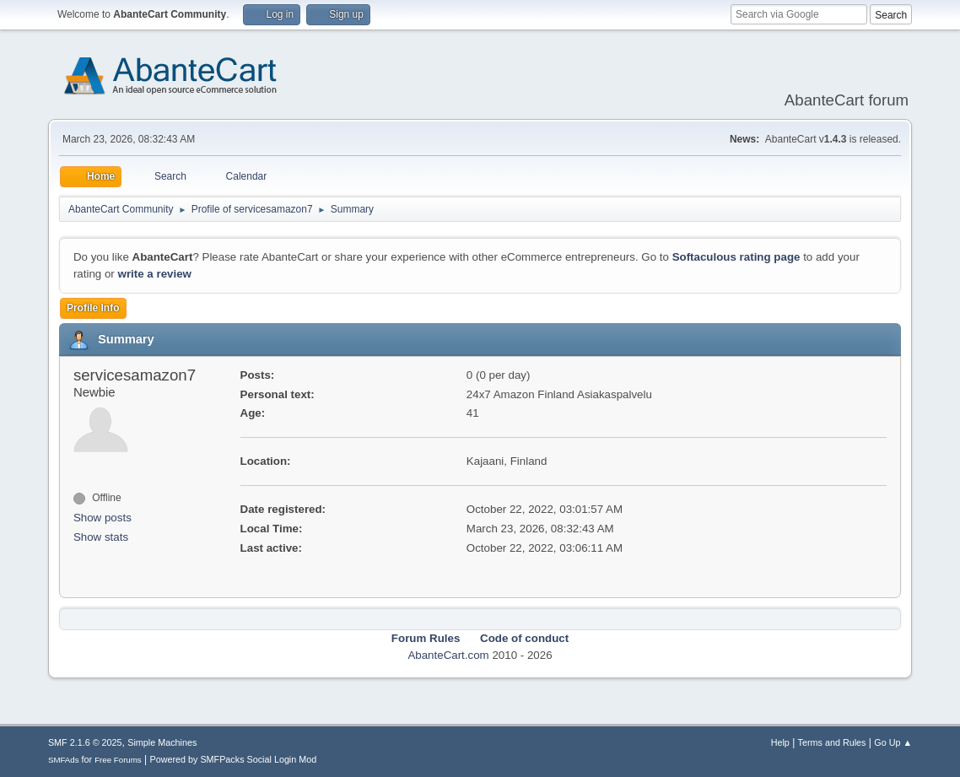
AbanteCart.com (447, 655)
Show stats (100, 537)
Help (780, 742)
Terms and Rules (832, 742)
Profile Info (93, 308)
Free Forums (118, 759)
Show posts (102, 517)
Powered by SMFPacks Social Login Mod (232, 759)
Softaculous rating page (736, 257)
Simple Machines (162, 742)
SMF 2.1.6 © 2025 (85, 742)
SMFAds (63, 759)
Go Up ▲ (893, 742)
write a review (154, 273)
